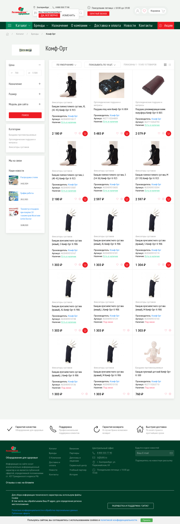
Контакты (145, 25)
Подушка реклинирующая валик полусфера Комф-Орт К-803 (150, 110)
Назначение (60, 25)
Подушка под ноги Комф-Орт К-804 (111, 109)
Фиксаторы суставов (19, 147)
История (73, 474)
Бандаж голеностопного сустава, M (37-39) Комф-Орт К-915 (152, 176)
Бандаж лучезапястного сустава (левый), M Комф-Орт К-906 (150, 307)
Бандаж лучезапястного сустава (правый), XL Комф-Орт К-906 (67, 307)
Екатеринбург (43, 7)
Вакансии (74, 448)
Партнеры (74, 453)
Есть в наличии (68, 122)
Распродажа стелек (29, 177)
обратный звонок (98, 13)
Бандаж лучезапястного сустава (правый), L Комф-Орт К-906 (67, 373)
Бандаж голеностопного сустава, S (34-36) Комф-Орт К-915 (110, 176)
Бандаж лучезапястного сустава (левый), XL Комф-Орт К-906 (109, 242)
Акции (166, 25)
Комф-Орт (73, 116)
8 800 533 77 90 (62, 7)
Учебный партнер (77, 470)
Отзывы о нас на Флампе (20, 482)
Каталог (19, 25)
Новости (130, 25)
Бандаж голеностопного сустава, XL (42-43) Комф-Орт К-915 (68, 108)
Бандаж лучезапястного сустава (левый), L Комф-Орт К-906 (109, 307)
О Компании (55, 458)
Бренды (41, 25)
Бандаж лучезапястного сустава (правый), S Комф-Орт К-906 (150, 242)
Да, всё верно (49, 15)
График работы (27, 193)
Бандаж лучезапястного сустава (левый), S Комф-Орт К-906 (67, 242)
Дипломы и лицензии (75, 459)
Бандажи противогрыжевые (22, 135)
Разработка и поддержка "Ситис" (130, 506)
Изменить (68, 15)
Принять (146, 520)
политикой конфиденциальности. (119, 520)
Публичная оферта (21, 513)
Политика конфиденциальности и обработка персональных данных (45, 510)
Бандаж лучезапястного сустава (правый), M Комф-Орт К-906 (109, 373)
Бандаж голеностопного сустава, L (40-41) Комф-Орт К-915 (68, 176)
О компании (81, 25)
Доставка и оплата (107, 25)
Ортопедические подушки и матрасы (22, 141)
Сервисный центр (78, 465)
